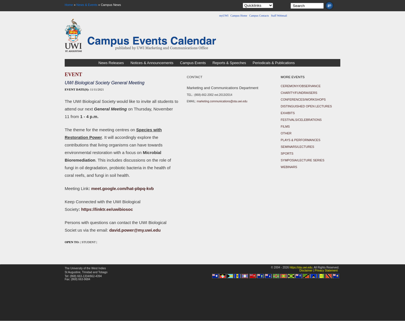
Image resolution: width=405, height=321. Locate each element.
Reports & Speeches (229, 63)
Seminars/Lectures (297, 146)
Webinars (289, 167)
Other (286, 133)
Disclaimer (305, 270)
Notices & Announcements (151, 63)
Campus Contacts (259, 15)
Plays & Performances (300, 140)
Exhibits (288, 113)
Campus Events (193, 63)
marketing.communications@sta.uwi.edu (222, 101)
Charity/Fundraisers (299, 92)
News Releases (111, 63)
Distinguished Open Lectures (306, 106)
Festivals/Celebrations (301, 119)
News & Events (87, 4)
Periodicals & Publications (274, 63)
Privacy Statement (326, 270)
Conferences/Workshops (303, 99)
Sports (287, 153)
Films (285, 126)
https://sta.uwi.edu (301, 267)
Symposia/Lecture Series (302, 160)
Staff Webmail (279, 15)
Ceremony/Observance (301, 86)
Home (69, 4)
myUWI (223, 15)
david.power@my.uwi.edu (135, 230)
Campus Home (238, 15)
